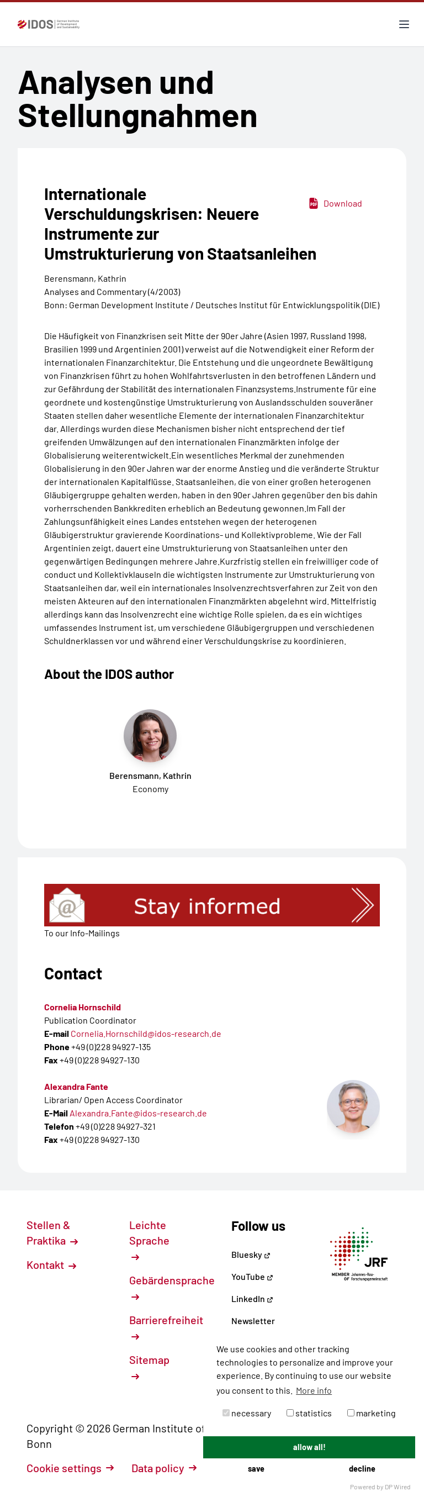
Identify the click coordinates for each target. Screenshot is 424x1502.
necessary (246, 1413)
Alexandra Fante (76, 1086)
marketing (371, 1413)
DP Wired (398, 1486)
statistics (309, 1413)
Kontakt (51, 1264)
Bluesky (251, 1254)
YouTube (252, 1276)
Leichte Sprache (149, 1239)
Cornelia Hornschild (82, 1007)
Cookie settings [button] (70, 1467)
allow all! (309, 1447)
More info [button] (314, 1390)
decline (362, 1468)
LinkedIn (252, 1298)
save (256, 1468)
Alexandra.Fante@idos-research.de (138, 1113)
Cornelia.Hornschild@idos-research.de (146, 1033)
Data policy (164, 1467)
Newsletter (253, 1320)
